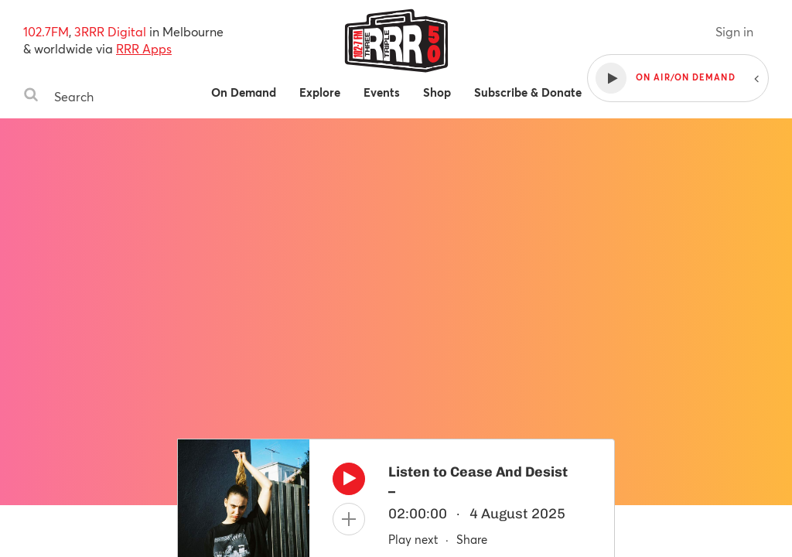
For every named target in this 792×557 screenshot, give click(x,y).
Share (471, 539)
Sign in (734, 31)
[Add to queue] (349, 519)
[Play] (349, 483)
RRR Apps (144, 48)
